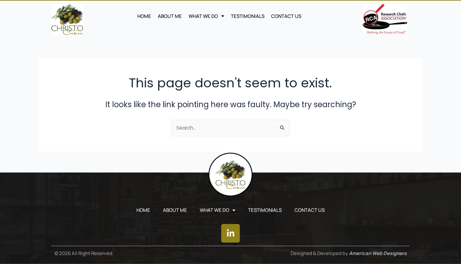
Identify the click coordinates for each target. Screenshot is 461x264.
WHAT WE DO (206, 16)
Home (144, 16)
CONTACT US (286, 16)
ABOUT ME (170, 16)
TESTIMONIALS (247, 16)
